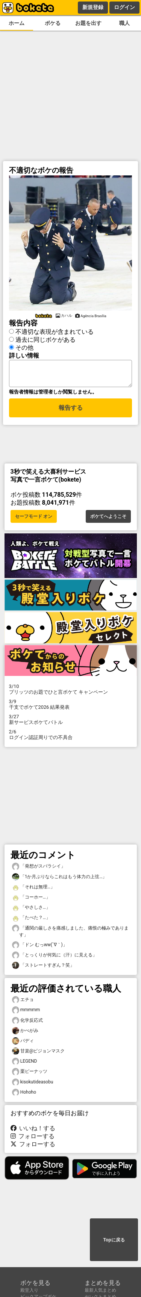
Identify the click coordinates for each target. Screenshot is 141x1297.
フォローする (33, 1138)
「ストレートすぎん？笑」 (43, 967)
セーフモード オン (33, 518)
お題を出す (88, 23)
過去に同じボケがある (45, 338)
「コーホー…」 (31, 899)
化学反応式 (27, 1022)
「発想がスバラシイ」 (38, 868)
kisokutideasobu (32, 1084)
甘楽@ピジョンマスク (38, 1053)
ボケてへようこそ (108, 518)
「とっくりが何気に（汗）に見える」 (54, 957)
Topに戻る (113, 1240)
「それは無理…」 (33, 889)
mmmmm (26, 1012)
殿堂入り (29, 1290)
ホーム (16, 23)
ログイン (124, 7)
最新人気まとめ (100, 1290)
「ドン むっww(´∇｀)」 (39, 947)
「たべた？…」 (31, 920)
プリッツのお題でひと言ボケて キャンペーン (70, 691)
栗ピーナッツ (29, 1073)
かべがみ (25, 1033)
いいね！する (33, 1130)
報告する (71, 411)
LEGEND (24, 1063)
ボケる (53, 23)
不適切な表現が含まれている (54, 330)
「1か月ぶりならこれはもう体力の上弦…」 (59, 879)
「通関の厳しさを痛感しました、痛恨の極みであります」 (70, 933)
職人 (124, 23)
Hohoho (24, 1094)
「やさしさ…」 (31, 909)
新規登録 (92, 7)
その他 (24, 346)
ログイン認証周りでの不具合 (70, 736)
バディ (23, 1043)
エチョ (23, 1002)
